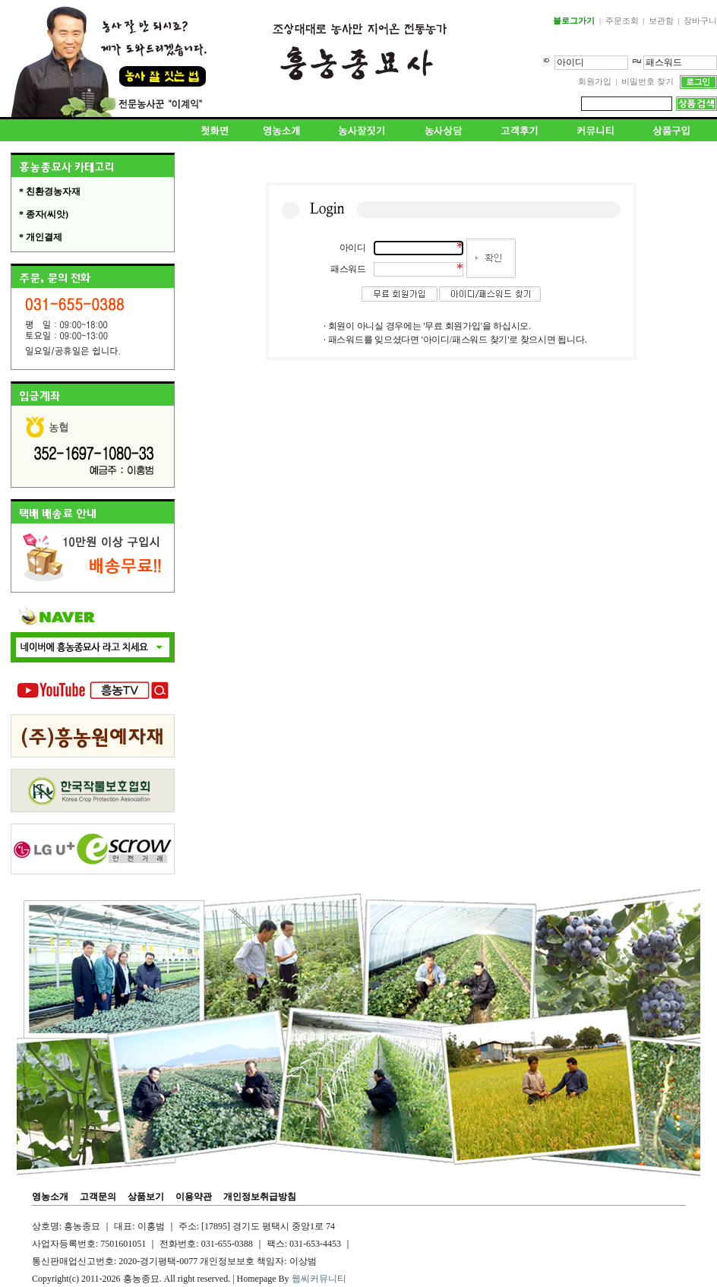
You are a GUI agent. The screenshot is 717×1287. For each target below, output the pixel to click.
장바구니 (700, 20)
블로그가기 (574, 20)
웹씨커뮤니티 (319, 1278)
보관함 (661, 20)
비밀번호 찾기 (647, 81)
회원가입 (594, 81)
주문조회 (622, 20)
